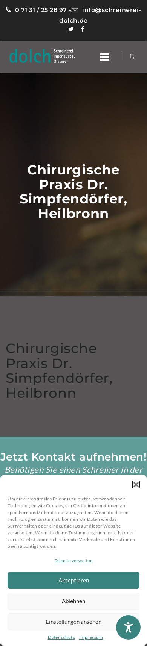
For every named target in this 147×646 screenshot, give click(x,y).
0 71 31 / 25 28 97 (36, 10)
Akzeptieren (73, 580)
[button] (135, 484)
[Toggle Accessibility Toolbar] (128, 627)
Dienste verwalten (73, 560)
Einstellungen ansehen (73, 621)
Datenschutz (61, 637)
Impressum (91, 637)
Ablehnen (73, 600)
